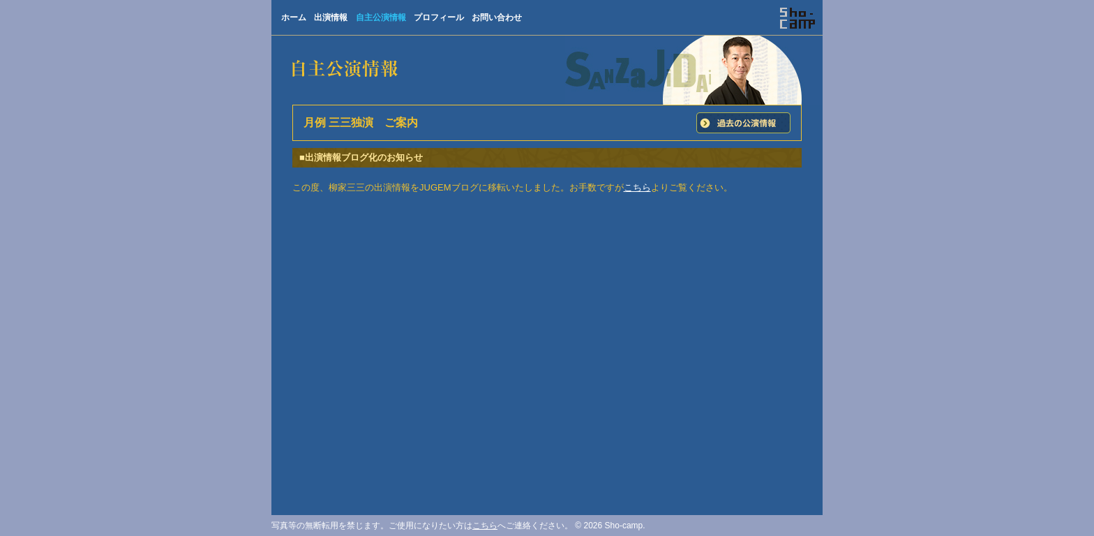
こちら (637, 187)
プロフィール (439, 17)
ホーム (293, 17)
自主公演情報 (381, 17)
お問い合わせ (497, 17)
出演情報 (330, 17)
